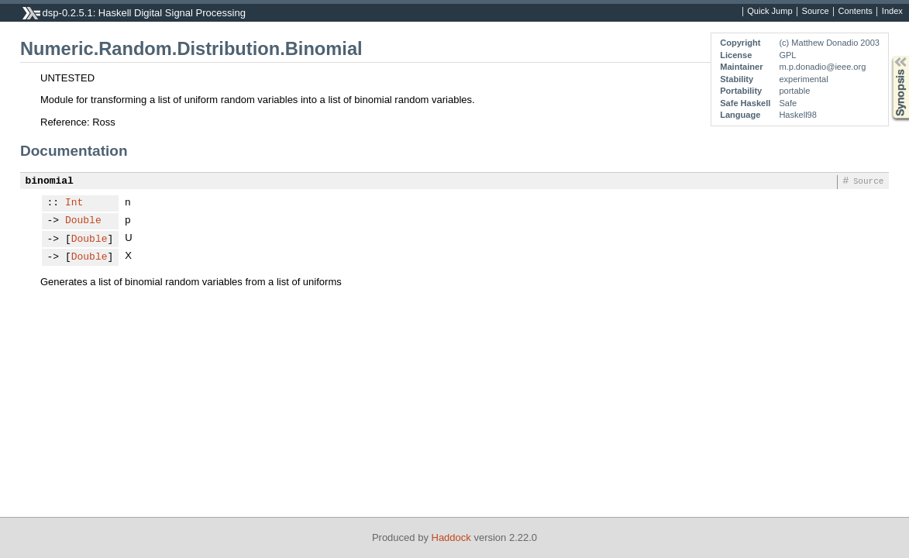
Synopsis (888, 56)
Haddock (451, 537)
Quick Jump (769, 11)
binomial (50, 181)
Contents (855, 11)
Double (83, 221)
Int (74, 203)
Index (892, 11)
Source (815, 11)
